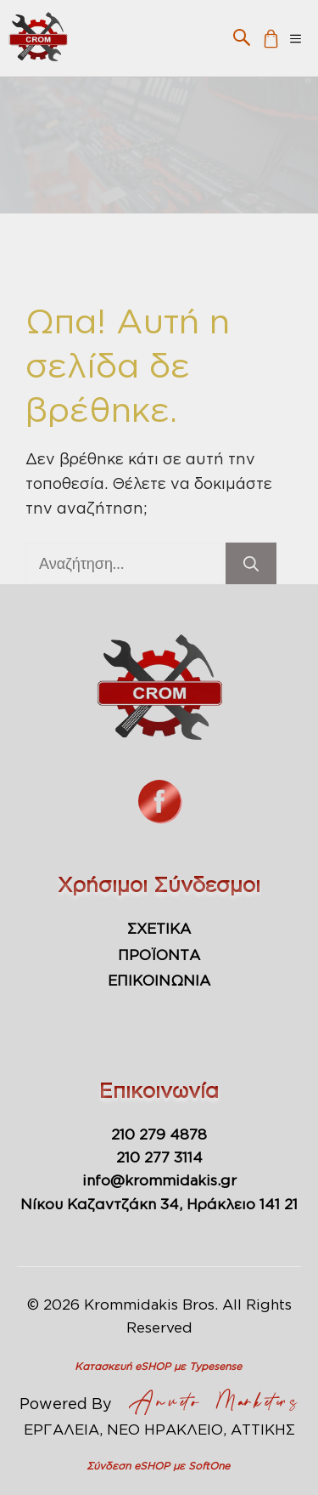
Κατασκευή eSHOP (122, 1366)
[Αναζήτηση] (251, 563)
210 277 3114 (159, 1157)
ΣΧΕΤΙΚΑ (159, 928)
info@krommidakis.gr (159, 1180)
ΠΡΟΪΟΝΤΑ (159, 954)
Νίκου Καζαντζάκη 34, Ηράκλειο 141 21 (159, 1204)
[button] (241, 36)
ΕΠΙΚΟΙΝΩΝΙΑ (159, 980)
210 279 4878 (159, 1134)
